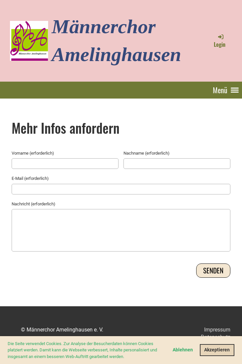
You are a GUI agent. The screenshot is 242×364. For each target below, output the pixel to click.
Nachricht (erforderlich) (33, 203)
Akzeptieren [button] (217, 350)
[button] (126, 357)
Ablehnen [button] (183, 350)
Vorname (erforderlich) (33, 153)
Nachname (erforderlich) (146, 153)
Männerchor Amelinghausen (116, 40)
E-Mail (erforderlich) (30, 178)
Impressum (217, 330)
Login (219, 40)
